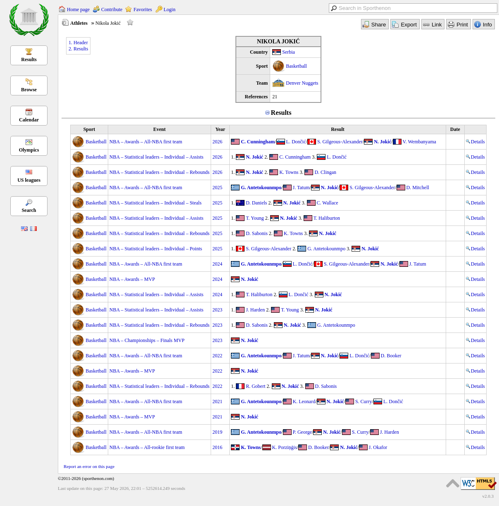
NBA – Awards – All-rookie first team (147, 447)
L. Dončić (296, 142)
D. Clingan (325, 172)
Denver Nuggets (302, 83)
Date (455, 129)
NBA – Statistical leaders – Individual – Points (155, 249)
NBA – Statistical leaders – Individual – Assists (156, 157)
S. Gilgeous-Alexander (340, 142)
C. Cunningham (258, 142)
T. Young (255, 218)
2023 (217, 310)
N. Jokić (382, 142)
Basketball (296, 66)
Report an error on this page (89, 466)
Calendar (29, 120)
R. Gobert (255, 386)
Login (170, 9)
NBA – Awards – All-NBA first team (145, 142)
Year (220, 129)
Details (475, 142)
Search (28, 210)
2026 (217, 142)
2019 (217, 432)
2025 (217, 187)
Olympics (29, 150)
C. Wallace (327, 203)
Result (338, 129)
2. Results (78, 49)
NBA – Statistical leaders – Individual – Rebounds (159, 172)
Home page (78, 9)
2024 (217, 264)
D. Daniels (256, 203)
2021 (217, 401)
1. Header (78, 42)
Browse (29, 90)
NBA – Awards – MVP (132, 279)
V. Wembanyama (419, 142)
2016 (217, 447)
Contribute (111, 9)
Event (159, 129)
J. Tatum (301, 187)
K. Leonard (304, 401)
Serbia (288, 52)
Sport (89, 129)
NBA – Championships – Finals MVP (147, 340)
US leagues (28, 180)
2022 (217, 356)
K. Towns (288, 172)
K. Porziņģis (284, 447)
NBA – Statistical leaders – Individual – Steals (155, 203)
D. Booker (391, 356)
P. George (302, 432)
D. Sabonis (257, 233)
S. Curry (363, 401)
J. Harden (255, 310)
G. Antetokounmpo (261, 187)
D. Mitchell (417, 187)
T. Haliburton (327, 218)
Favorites (142, 9)
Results (28, 59)
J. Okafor (378, 447)
